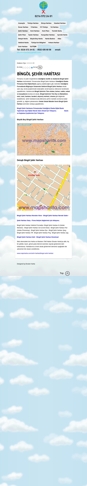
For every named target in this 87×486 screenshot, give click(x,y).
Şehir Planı (22, 35)
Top (62, 273)
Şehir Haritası (23, 31)
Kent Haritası (34, 31)
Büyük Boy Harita (36, 39)
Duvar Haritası (23, 27)
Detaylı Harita (23, 39)
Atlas (59, 39)
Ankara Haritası (53, 42)
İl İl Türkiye (44, 27)
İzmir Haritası (23, 46)
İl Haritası (34, 27)
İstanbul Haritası (60, 23)
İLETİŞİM (33, 46)
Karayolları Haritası (48, 35)
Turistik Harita (57, 31)
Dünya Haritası (46, 23)
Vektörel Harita (23, 42)
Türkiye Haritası (33, 23)
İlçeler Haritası (34, 35)
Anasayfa (21, 23)
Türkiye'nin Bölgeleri (38, 42)
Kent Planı (45, 31)
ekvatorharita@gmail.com (29, 52)
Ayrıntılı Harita (62, 35)
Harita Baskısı (50, 39)
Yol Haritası (54, 27)
